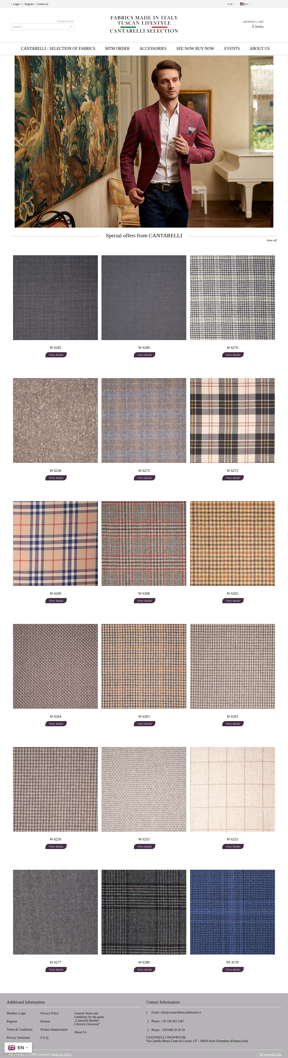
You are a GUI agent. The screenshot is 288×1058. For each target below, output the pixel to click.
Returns (45, 1021)
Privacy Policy (49, 1013)
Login (16, 4)
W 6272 (232, 471)
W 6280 (144, 962)
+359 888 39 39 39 (173, 1030)
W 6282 (55, 348)
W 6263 (144, 716)
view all (272, 240)
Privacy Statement (18, 1037)
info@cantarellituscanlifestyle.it (181, 1012)
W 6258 (55, 471)
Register (29, 4)
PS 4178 (232, 962)
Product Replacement (54, 1029)
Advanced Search (65, 21)
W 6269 (55, 593)
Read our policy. (62, 1054)
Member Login (16, 1013)
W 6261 (232, 716)
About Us (80, 1032)
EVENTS (232, 48)
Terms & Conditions (19, 1029)
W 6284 (144, 348)
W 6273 (144, 471)
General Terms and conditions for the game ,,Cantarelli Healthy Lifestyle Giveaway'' (89, 1019)
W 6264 (55, 716)
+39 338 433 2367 (172, 1021)
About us (260, 48)
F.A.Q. (44, 1037)
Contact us (42, 4)
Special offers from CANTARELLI (144, 235)
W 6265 (232, 593)
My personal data (270, 1054)
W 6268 (144, 593)
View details (56, 354)
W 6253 (232, 839)
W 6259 (55, 839)
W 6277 (55, 962)
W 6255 (144, 839)
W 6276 (232, 348)
